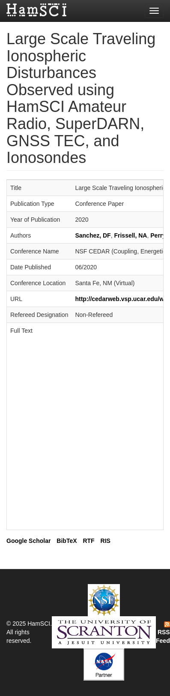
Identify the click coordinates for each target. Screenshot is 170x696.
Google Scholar (28, 540)
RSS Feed (163, 633)
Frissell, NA (130, 235)
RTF (88, 540)
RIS (105, 540)
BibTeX (67, 540)
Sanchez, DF (92, 235)
